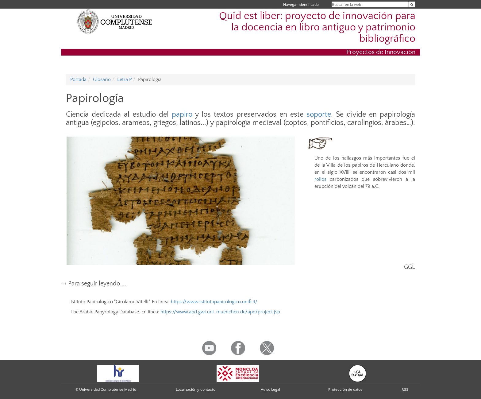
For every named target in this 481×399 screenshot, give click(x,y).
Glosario (102, 79)
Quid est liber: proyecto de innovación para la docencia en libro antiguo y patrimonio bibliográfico (317, 27)
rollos (320, 179)
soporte (318, 114)
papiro (182, 114)
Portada (78, 79)
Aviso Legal (270, 389)
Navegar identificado (301, 4)
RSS (405, 389)
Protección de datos (345, 389)
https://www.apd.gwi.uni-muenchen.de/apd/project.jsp (220, 312)
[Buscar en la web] (411, 4)
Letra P (124, 79)
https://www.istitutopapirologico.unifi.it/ (214, 301)
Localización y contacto (195, 389)
